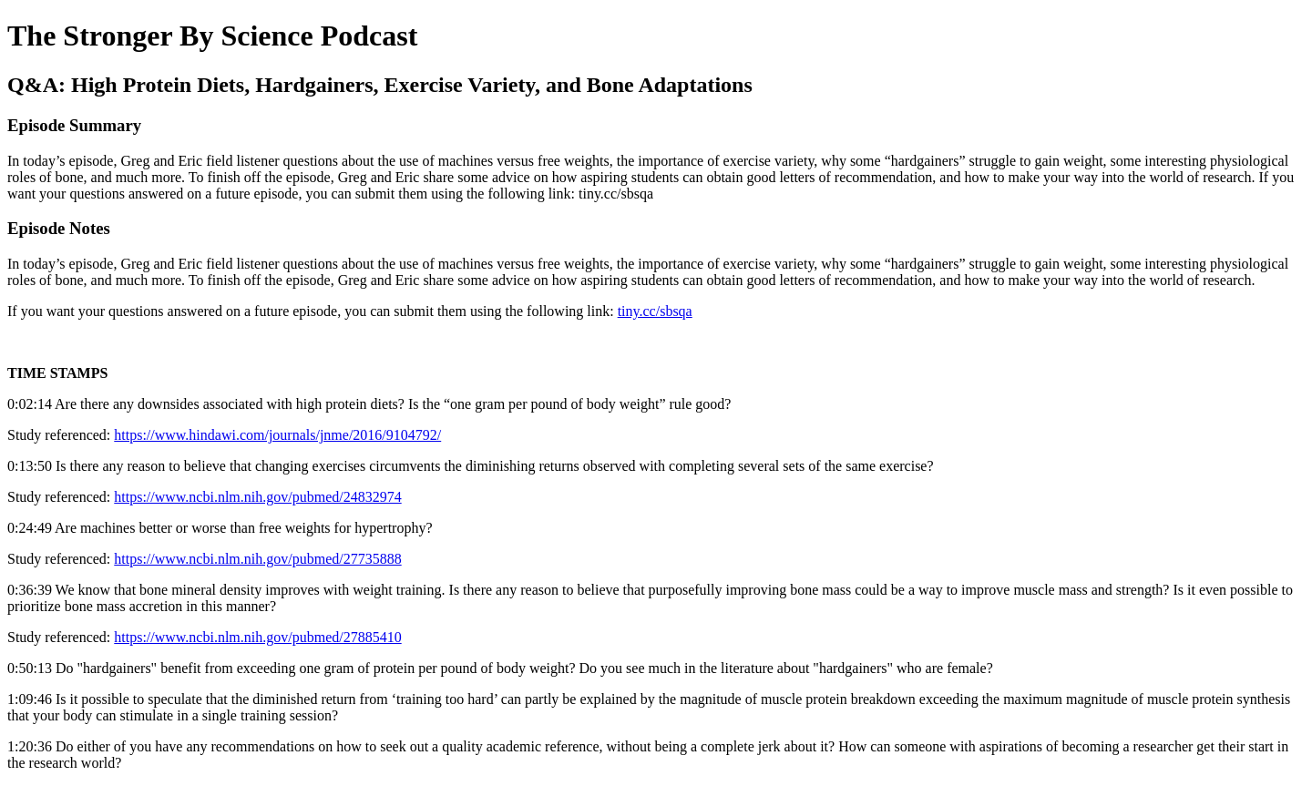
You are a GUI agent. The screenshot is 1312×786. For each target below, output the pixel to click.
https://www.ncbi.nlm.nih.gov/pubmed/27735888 (257, 559)
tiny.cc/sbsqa (655, 311)
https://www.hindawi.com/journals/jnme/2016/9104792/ (277, 435)
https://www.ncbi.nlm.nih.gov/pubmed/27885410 (257, 637)
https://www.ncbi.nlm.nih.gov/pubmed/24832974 (257, 497)
